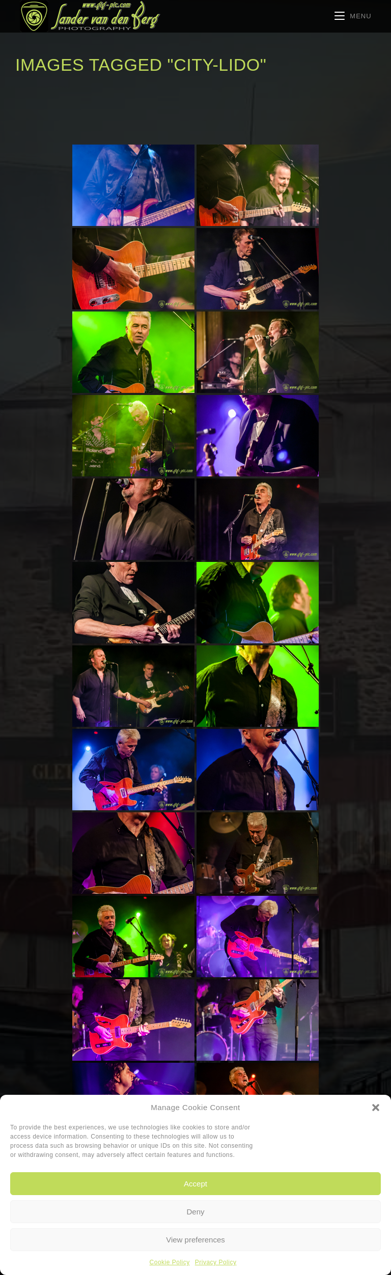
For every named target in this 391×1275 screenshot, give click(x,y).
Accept (195, 1183)
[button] (376, 1107)
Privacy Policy (216, 1262)
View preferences (195, 1239)
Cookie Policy (170, 1262)
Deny (195, 1211)
